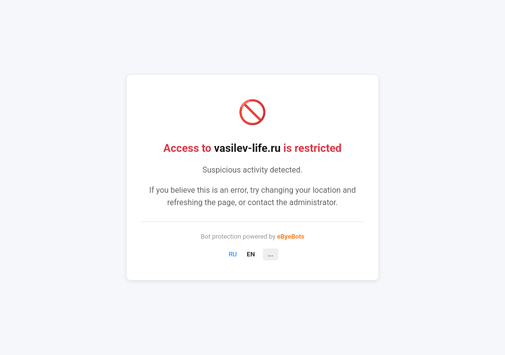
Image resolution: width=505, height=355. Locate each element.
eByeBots (290, 236)
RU (233, 254)
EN (251, 254)
